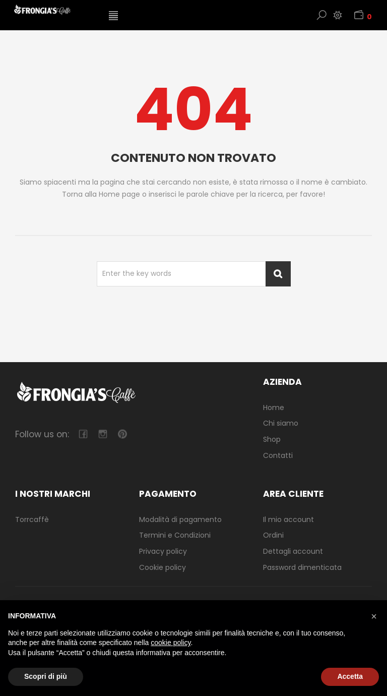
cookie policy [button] (170, 643)
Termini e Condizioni (175, 535)
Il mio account (288, 519)
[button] (374, 616)
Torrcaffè (32, 519)
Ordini (273, 535)
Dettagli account (293, 551)
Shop (272, 439)
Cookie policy (162, 567)
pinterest (122, 434)
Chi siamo (280, 423)
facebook (83, 434)
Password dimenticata (302, 567)
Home (273, 407)
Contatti (278, 455)
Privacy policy (163, 551)
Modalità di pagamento (180, 519)
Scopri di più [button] (45, 676)
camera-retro (102, 434)
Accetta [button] (350, 676)
